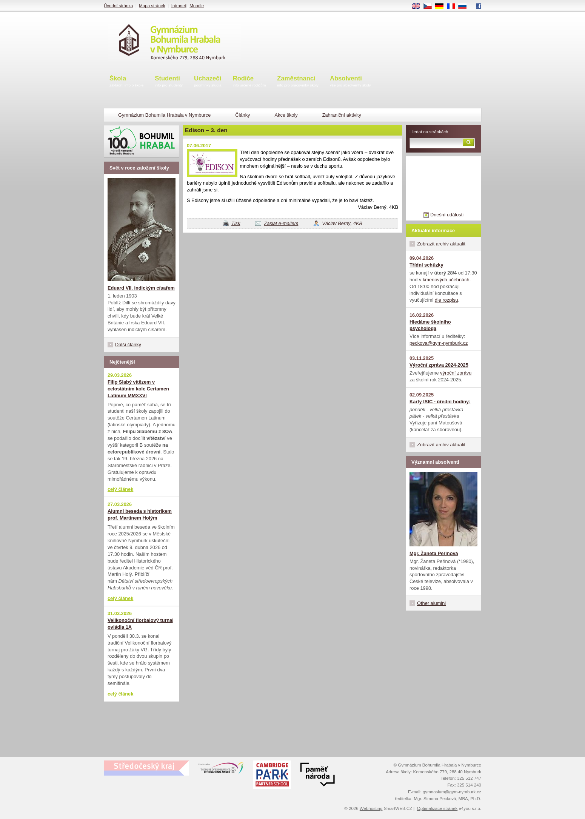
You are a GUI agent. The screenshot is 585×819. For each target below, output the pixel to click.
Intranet (178, 5)
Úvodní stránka (118, 5)
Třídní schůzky (426, 265)
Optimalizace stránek (437, 808)
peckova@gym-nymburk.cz (439, 343)
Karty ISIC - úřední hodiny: (440, 401)
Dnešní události (446, 214)
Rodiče (249, 82)
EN (419, 6)
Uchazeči (208, 82)
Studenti (169, 82)
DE (442, 6)
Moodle (196, 5)
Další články (128, 344)
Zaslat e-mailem (281, 223)
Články (242, 115)
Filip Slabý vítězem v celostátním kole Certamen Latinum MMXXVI (138, 388)
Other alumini (431, 603)
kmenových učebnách (446, 279)
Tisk (235, 223)
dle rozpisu (446, 300)
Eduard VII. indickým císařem (141, 288)
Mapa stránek (152, 5)
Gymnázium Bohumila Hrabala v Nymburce (164, 115)
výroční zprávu (455, 373)
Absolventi (350, 82)
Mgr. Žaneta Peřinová (434, 553)
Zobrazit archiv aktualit (441, 244)
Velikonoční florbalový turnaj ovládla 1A (141, 623)
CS (430, 6)
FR (453, 6)
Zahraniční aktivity (341, 115)
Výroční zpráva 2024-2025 (439, 365)
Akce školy (285, 115)
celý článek (120, 489)
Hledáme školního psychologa (430, 325)
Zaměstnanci (298, 82)
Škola (126, 82)
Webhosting (371, 808)
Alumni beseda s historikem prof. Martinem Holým (140, 514)
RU (465, 6)
